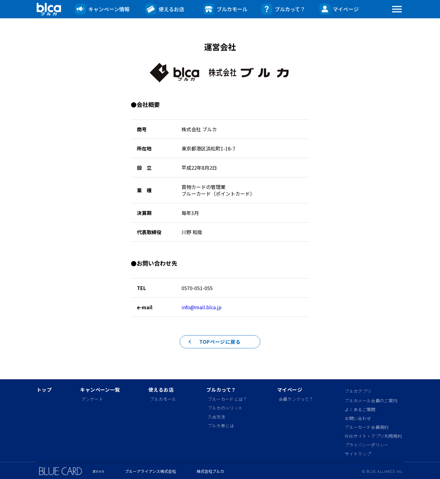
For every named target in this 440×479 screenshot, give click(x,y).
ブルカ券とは (221, 426)
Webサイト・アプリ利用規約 (373, 436)
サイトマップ (358, 454)
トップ (44, 390)
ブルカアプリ (358, 391)
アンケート (92, 399)
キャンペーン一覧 (100, 390)
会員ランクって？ (296, 399)
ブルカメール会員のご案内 (371, 400)
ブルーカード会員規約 (366, 427)
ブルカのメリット (225, 408)
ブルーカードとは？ (227, 399)
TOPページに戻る (210, 346)
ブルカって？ (283, 9)
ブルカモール (225, 9)
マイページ (339, 9)
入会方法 (216, 417)
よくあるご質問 (360, 409)
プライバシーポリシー (366, 445)
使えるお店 (164, 9)
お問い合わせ (358, 418)
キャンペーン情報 (102, 9)
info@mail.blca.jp (202, 307)
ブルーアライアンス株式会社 (150, 472)
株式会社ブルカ (210, 472)
